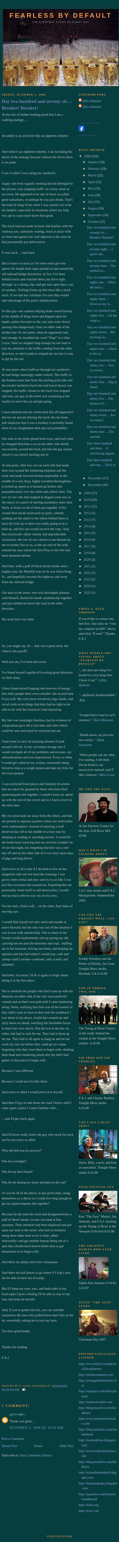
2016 (87, 539)
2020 (87, 559)
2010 (87, 500)
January (93, 162)
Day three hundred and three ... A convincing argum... (101, 448)
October (93, 221)
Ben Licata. (107, 775)
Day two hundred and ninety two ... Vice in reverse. (101, 365)
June (91, 195)
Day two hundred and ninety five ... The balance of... (101, 398)
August (93, 208)
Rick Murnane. (104, 720)
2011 (87, 506)
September (95, 215)
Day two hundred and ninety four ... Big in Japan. (102, 382)
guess (13, 1414)
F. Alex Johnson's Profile (89, 123)
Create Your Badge (87, 135)
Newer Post (9, 1446)
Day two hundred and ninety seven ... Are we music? (101, 415)
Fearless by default (60, 15)
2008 (87, 156)
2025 (87, 592)
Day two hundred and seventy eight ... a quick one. (101, 249)
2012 (87, 513)
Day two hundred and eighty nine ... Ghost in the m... (102, 348)
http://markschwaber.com (95, 1402)
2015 (87, 533)
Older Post (66, 1446)
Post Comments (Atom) (35, 1455)
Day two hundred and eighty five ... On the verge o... (102, 315)
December (95, 485)
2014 (87, 526)
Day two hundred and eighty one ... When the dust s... (101, 282)
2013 (87, 519)
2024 (87, 586)
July (91, 202)
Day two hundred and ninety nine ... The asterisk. (101, 432)
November (95, 478)
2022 (87, 573)
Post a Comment (13, 1439)
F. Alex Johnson (90, 101)
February (94, 168)
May (91, 188)
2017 (87, 546)
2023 (87, 579)
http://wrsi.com (89, 1511)
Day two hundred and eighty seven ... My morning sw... (101, 332)
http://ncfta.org (89, 1505)
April (92, 182)
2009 (87, 493)
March (92, 175)
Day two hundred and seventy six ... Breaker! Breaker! (37, 104)
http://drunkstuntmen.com (96, 1374)
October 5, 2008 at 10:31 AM (36, 1427)
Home (38, 1446)
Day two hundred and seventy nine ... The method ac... (101, 265)
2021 (87, 566)
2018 (87, 553)
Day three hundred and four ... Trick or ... (101, 465)
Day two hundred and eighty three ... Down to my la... (101, 299)
